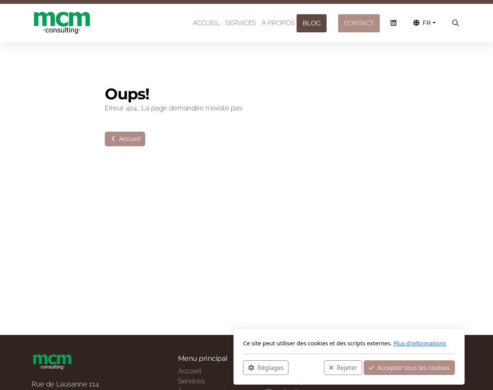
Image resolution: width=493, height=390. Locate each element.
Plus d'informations (317, 343)
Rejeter (240, 367)
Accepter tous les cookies (306, 367)
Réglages (163, 367)
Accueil (125, 138)
